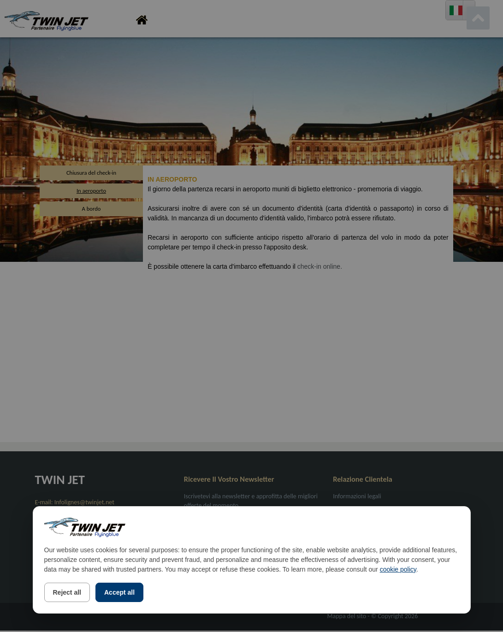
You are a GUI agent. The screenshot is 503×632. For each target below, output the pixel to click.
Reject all (67, 592)
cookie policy (398, 569)
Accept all (119, 592)
